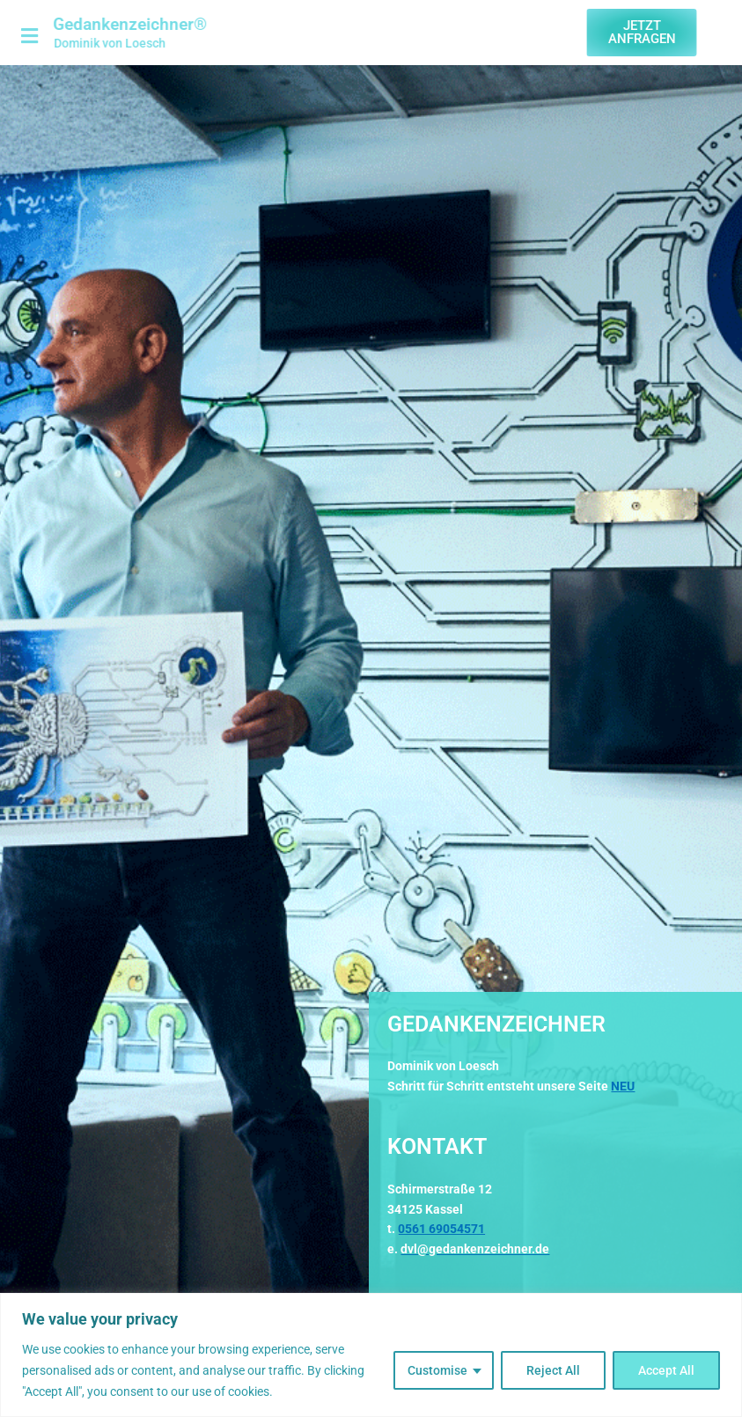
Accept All (666, 1370)
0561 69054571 (441, 1229)
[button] (22, 37)
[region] (371, 1355)
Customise (437, 1370)
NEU (623, 1086)
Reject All (553, 1370)
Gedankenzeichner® (116, 24)
